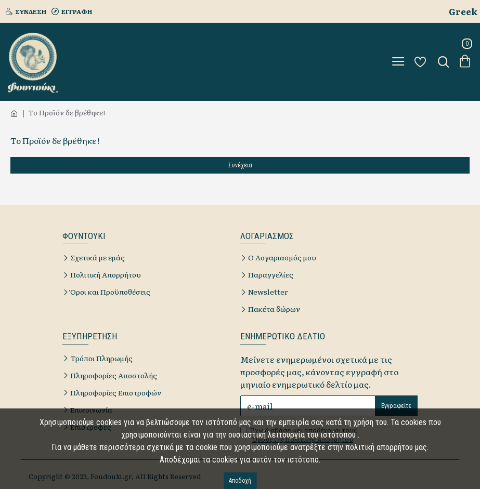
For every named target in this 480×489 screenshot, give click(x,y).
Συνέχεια (240, 165)
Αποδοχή (240, 480)
